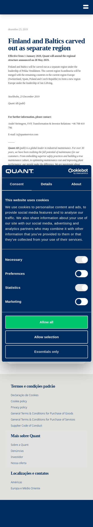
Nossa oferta (18, 463)
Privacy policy (19, 407)
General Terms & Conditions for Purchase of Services (43, 419)
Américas (16, 482)
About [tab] (76, 184)
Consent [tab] (17, 184)
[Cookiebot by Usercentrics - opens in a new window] (68, 171)
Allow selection (46, 337)
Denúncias (17, 451)
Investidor (17, 457)
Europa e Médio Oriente (25, 488)
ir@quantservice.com (27, 134)
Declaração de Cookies (25, 395)
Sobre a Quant (20, 445)
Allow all (46, 322)
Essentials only (46, 352)
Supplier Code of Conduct (26, 426)
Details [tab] (46, 184)
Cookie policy (19, 401)
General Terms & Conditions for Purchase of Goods (42, 413)
